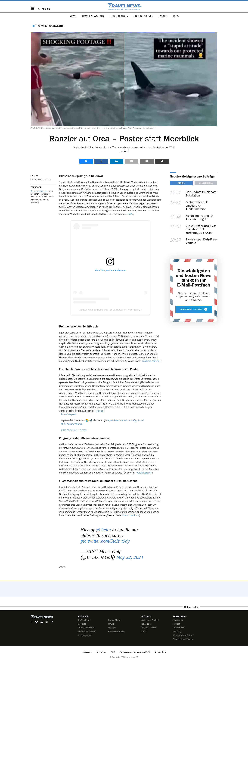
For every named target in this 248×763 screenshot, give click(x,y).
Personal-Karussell (116, 631)
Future (111, 623)
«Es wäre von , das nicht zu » (201, 229)
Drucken (162, 161)
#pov (110, 420)
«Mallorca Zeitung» (150, 360)
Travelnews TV (119, 16)
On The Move (84, 620)
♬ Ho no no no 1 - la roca (73, 429)
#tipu (63, 423)
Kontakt (176, 623)
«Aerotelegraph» (144, 472)
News (72, 16)
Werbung (177, 631)
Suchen (46, 9)
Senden (147, 161)
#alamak (78, 423)
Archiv (144, 631)
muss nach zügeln (200, 217)
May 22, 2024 (129, 557)
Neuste (181, 183)
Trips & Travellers (50, 25)
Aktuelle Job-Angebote (183, 639)
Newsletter (146, 623)
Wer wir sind (178, 627)
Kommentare (131, 161)
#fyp (135, 420)
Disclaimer (101, 652)
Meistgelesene (206, 183)
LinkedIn (116, 161)
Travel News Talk (93, 16)
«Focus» (100, 410)
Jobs (176, 16)
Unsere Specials (148, 627)
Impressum (178, 620)
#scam (70, 423)
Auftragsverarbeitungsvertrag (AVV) (135, 652)
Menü (32, 8)
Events (163, 16)
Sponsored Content (150, 620)
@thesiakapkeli (68, 414)
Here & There (114, 620)
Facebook (101, 161)
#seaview (118, 420)
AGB (113, 652)
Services (82, 623)
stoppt (201, 241)
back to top (192, 607)
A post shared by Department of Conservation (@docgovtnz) (110, 309)
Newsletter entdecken (193, 309)
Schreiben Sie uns (39, 191)
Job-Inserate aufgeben (183, 635)
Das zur (201, 193)
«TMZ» (129, 213)
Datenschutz (160, 652)
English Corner (143, 16)
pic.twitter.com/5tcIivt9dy (105, 541)
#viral (141, 420)
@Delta (103, 529)
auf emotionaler (196, 205)
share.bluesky (86, 161)
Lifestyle (112, 627)
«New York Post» (130, 515)
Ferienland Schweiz (87, 631)
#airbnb (128, 420)
